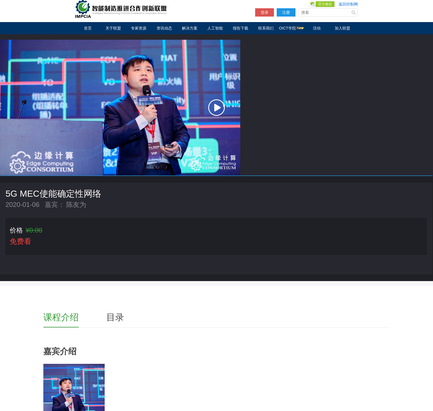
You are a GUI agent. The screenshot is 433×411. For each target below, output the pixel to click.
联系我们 (266, 28)
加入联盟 (342, 28)
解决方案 (189, 28)
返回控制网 (348, 4)
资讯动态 (164, 28)
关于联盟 (113, 28)
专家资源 (138, 28)
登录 (264, 12)
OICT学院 (291, 28)
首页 (88, 28)
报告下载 (240, 28)
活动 (317, 28)
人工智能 (215, 28)
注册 (286, 12)
